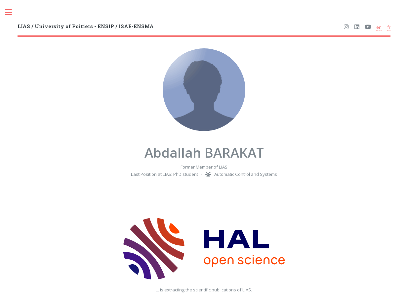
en (379, 27)
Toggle (12, 12)
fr (388, 27)
